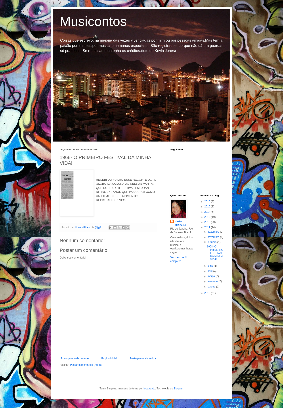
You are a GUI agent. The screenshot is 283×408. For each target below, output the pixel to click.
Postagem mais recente (75, 358)
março (211, 276)
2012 (207, 222)
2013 (207, 216)
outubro (212, 242)
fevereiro (212, 281)
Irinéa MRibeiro (180, 223)
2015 (207, 206)
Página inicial (109, 358)
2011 (207, 227)
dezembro (213, 231)
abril (210, 271)
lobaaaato (149, 388)
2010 (207, 293)
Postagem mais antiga (143, 358)
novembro (213, 237)
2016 (207, 201)
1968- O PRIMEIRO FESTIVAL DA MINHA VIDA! (215, 253)
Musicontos (93, 21)
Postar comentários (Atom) (86, 364)
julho (210, 265)
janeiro (211, 286)
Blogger (178, 388)
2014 (207, 211)
